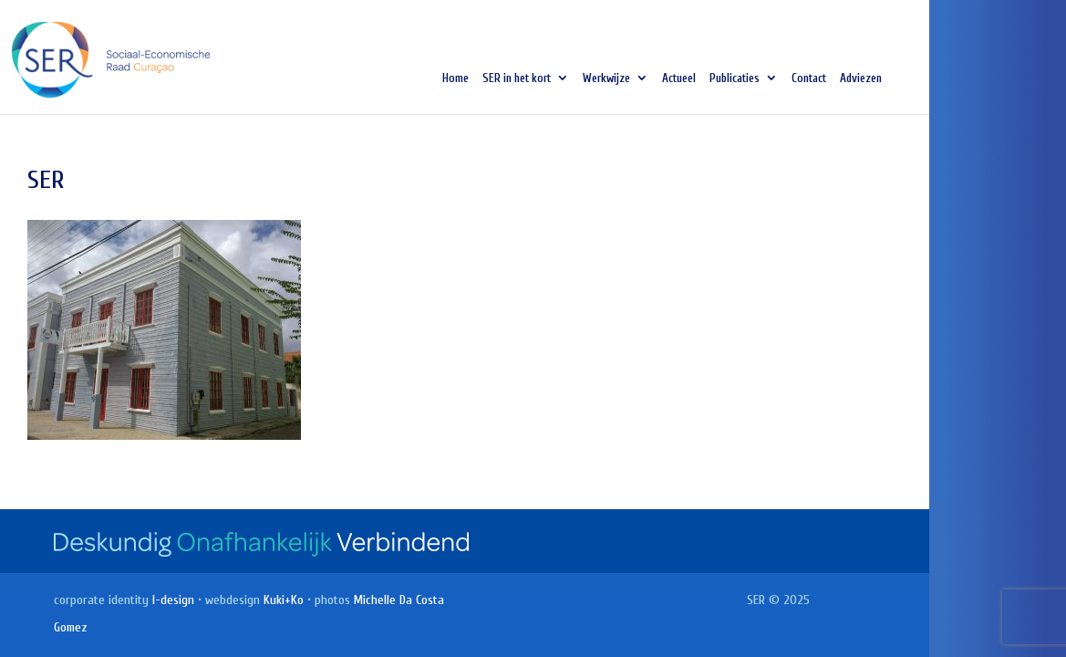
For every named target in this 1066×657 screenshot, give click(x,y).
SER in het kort (516, 78)
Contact (809, 78)
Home (455, 78)
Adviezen (861, 78)
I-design (173, 600)
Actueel (679, 78)
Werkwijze (606, 78)
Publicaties (734, 78)
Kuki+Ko (284, 600)
